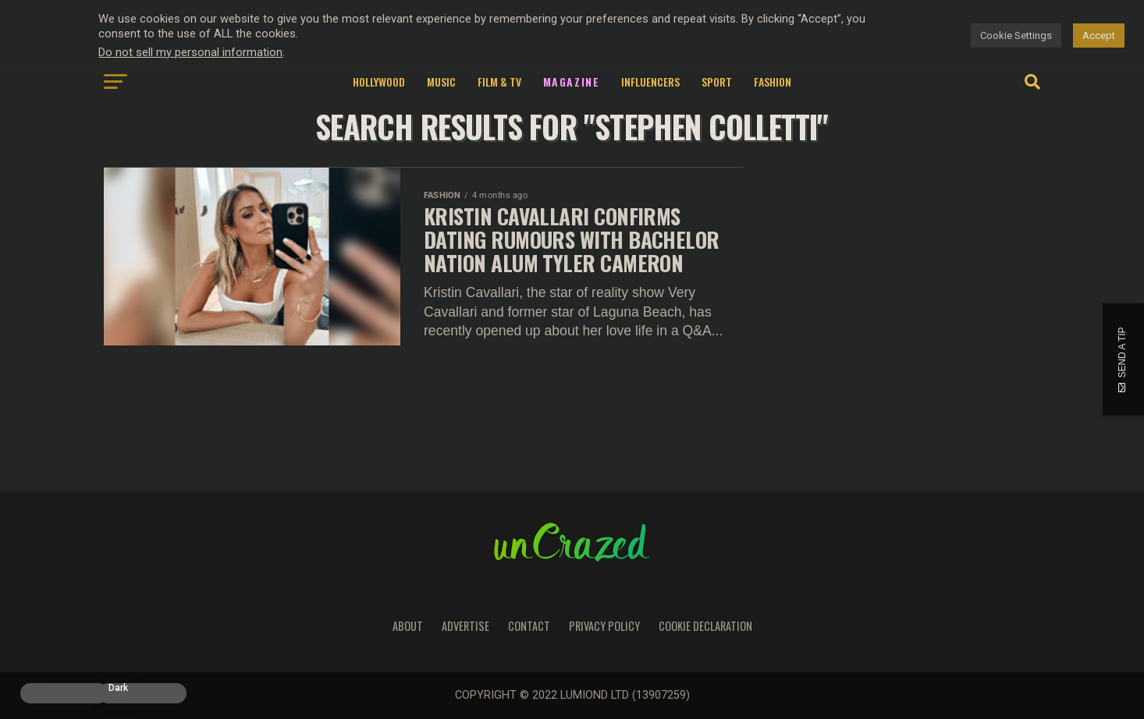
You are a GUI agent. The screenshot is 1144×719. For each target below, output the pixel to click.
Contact (529, 626)
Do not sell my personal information (190, 52)
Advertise (465, 626)
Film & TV (499, 81)
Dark (118, 688)
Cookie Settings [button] (1016, 35)
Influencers (650, 81)
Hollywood (379, 81)
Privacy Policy (604, 626)
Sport (717, 81)
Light (41, 688)
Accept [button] (1098, 35)
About (408, 626)
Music (441, 81)
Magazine (571, 81)
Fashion (772, 81)
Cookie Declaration (705, 626)
